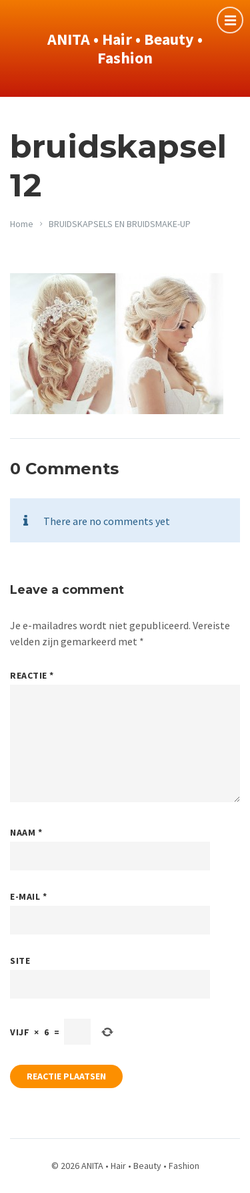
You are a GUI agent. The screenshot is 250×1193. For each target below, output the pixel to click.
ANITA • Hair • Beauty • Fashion (125, 48)
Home (21, 224)
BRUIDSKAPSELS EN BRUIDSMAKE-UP (120, 224)
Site (20, 961)
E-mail (28, 896)
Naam (26, 832)
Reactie (32, 675)
